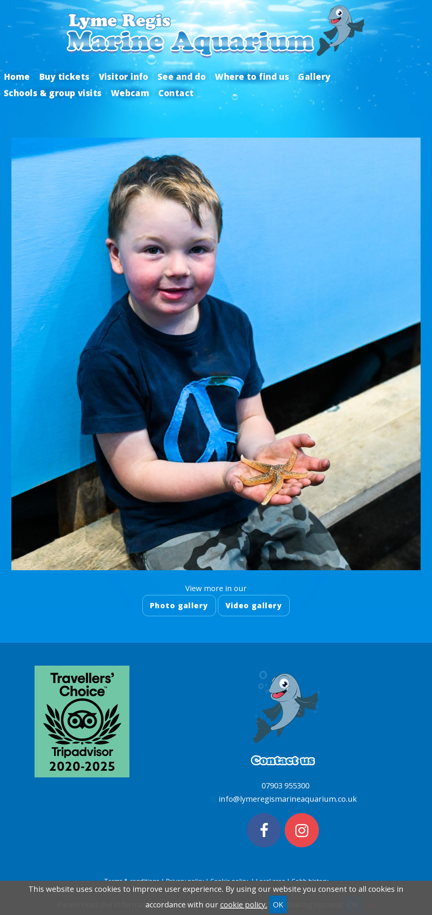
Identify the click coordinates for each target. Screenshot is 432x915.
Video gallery (253, 606)
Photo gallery (179, 606)
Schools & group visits (53, 92)
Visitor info (123, 76)
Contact (176, 92)
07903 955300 (285, 785)
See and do (182, 76)
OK (278, 904)
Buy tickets (64, 76)
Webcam (130, 92)
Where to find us (252, 76)
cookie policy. (243, 904)
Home (17, 76)
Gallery (314, 76)
